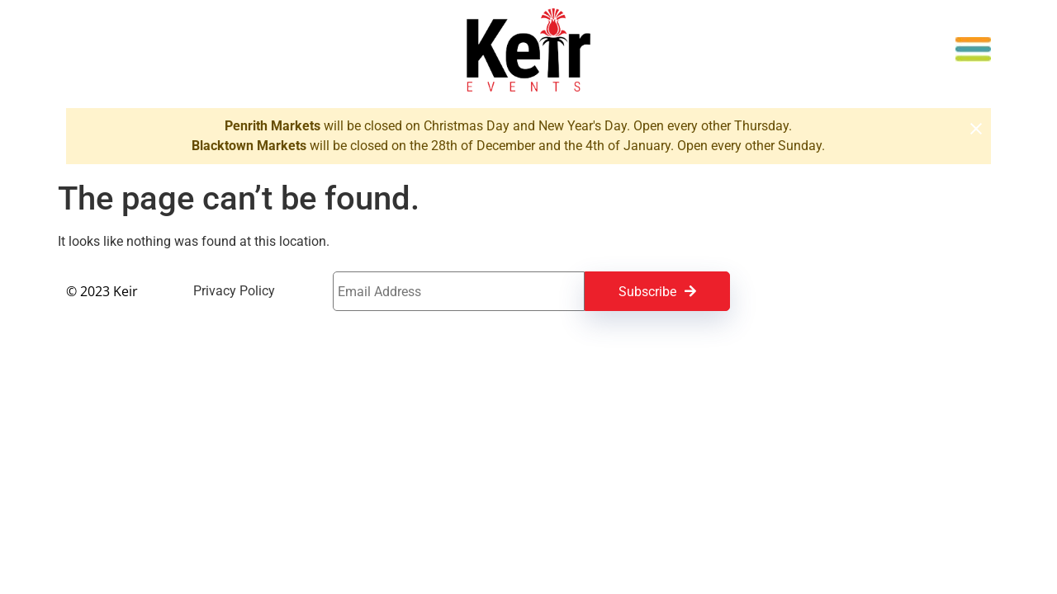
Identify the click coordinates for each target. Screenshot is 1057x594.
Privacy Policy (234, 291)
